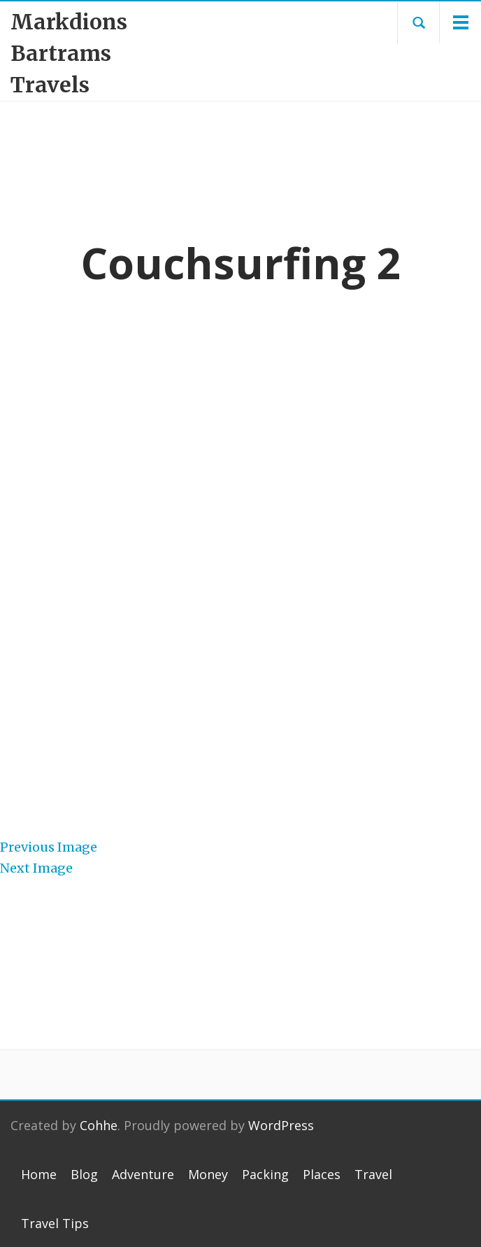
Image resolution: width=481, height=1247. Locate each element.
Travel (373, 1174)
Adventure (143, 1174)
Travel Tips (55, 1223)
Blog (84, 1174)
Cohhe (98, 1125)
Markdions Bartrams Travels (68, 53)
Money (208, 1174)
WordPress (281, 1125)
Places (321, 1174)
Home (39, 1174)
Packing (265, 1174)
